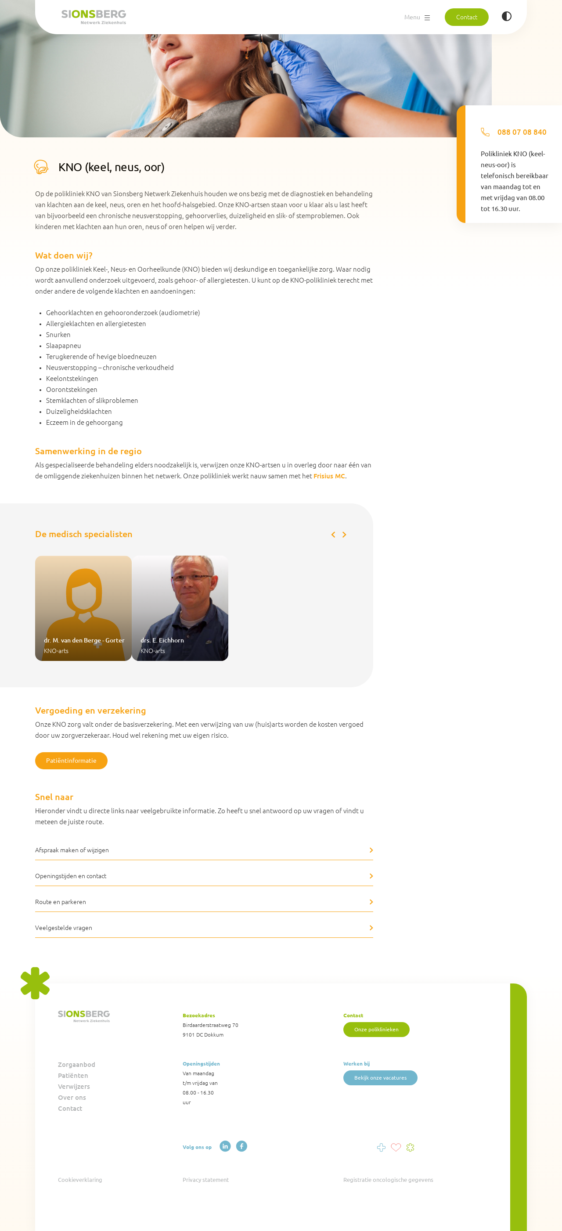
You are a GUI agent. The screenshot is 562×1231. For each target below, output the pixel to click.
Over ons (72, 1097)
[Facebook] (241, 1146)
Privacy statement (206, 1180)
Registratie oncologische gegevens (388, 1180)
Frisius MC (329, 476)
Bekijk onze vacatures (380, 1077)
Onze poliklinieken (376, 1029)
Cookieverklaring (80, 1180)
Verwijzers (74, 1086)
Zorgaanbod (76, 1064)
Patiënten (73, 1075)
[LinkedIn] (225, 1146)
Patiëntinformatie (71, 760)
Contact (466, 17)
